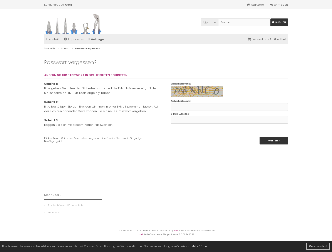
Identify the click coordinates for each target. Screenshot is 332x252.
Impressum (74, 39)
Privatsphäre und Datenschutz (63, 205)
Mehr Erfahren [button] (200, 246)
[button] (209, 22)
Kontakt (52, 39)
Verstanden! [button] (318, 246)
